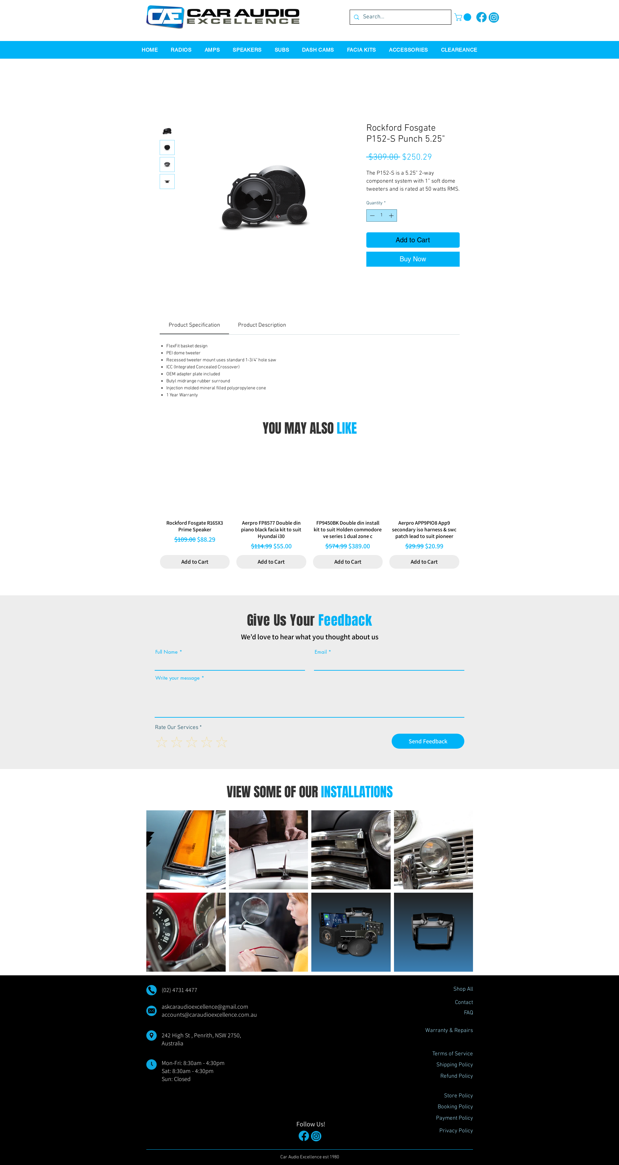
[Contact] (449, 1003)
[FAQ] (449, 1013)
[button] (463, 17)
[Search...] (400, 17)
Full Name (166, 651)
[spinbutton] (382, 215)
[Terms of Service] (449, 1054)
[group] (309, 506)
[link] (194, 325)
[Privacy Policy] (449, 1131)
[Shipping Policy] (449, 1065)
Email (321, 651)
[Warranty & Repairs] (449, 1031)
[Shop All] (449, 989)
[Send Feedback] (428, 741)
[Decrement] (371, 215)
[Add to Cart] (195, 562)
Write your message (177, 677)
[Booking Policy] (449, 1107)
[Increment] (392, 215)
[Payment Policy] (449, 1118)
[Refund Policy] (449, 1076)
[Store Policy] (449, 1096)
